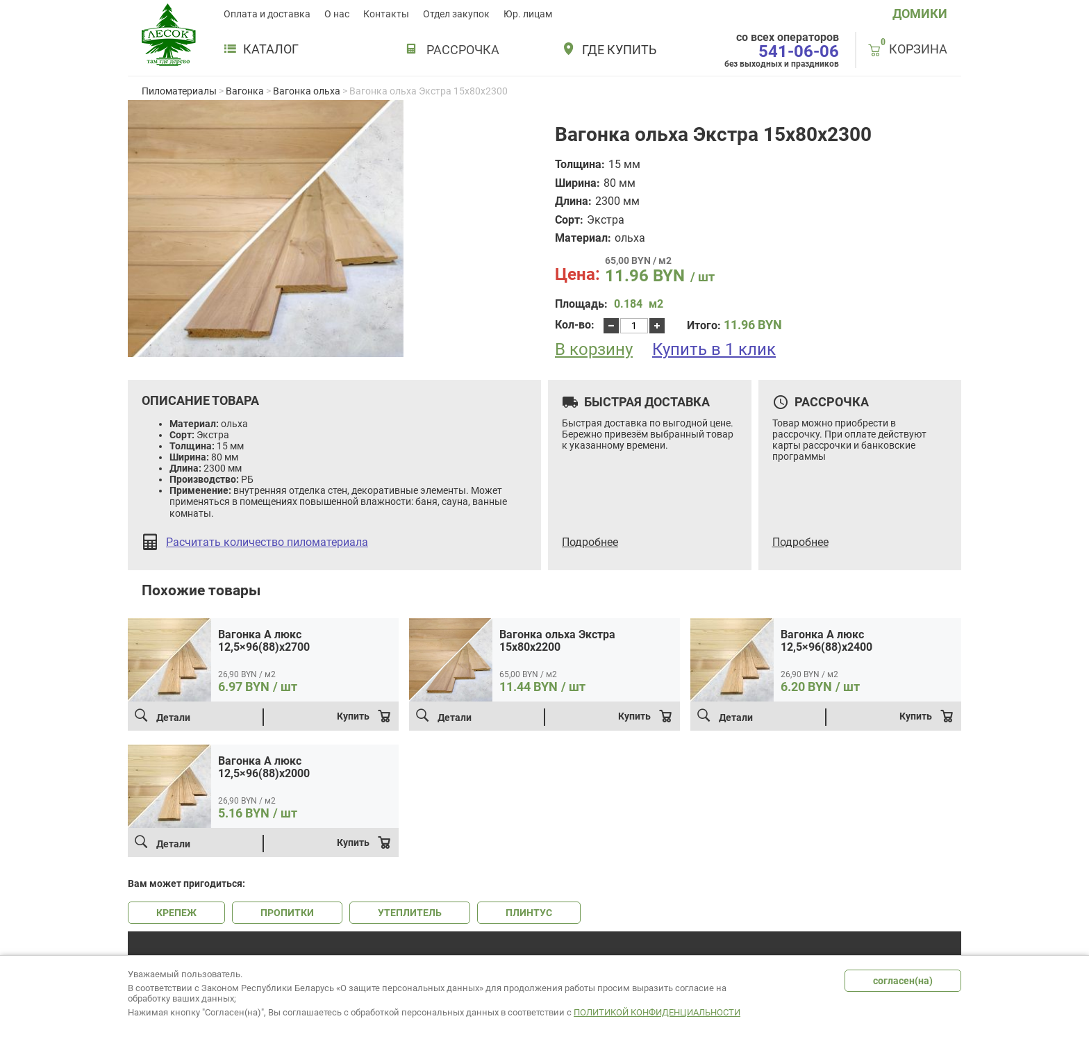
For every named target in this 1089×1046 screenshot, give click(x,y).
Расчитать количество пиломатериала (267, 542)
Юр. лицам (528, 13)
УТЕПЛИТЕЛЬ (410, 912)
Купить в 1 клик (714, 349)
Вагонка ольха (306, 91)
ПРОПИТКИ (287, 912)
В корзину (594, 349)
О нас (336, 13)
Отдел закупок (456, 13)
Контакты (386, 13)
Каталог (261, 49)
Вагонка (245, 91)
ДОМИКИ (919, 13)
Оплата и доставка (267, 13)
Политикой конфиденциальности (657, 1012)
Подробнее (590, 542)
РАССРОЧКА (462, 49)
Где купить (619, 50)
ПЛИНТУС (529, 912)
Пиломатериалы (179, 91)
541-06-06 (798, 51)
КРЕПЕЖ (176, 912)
